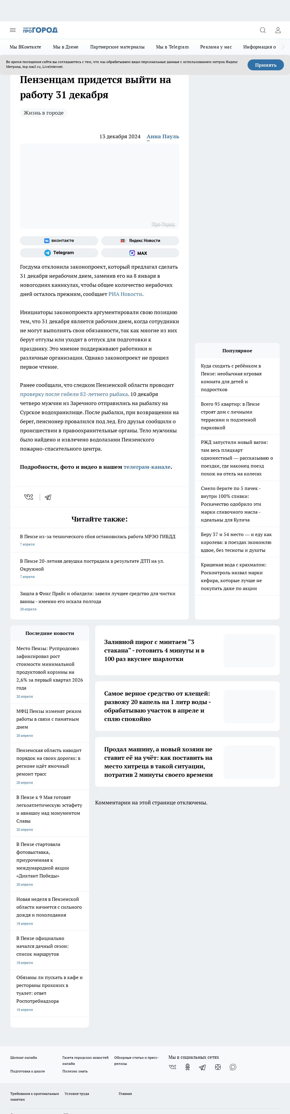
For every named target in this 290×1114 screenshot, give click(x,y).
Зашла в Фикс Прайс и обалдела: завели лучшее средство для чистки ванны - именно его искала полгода (99, 601)
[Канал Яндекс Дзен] (217, 853)
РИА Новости (125, 293)
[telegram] (50, 497)
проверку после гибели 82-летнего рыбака (74, 394)
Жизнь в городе (44, 112)
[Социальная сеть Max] (140, 252)
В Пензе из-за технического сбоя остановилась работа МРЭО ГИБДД (99, 540)
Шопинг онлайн (23, 843)
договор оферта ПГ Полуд (32, 1032)
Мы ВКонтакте (26, 47)
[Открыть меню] (12, 30)
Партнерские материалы (117, 47)
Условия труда (77, 879)
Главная (125, 879)
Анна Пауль (163, 136)
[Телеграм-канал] (59, 252)
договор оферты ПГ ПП (30, 1037)
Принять (266, 65)
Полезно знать (75, 856)
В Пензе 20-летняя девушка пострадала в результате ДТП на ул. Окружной (99, 569)
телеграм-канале (146, 466)
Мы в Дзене (66, 47)
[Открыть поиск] (263, 30)
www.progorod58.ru (56, 900)
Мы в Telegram (172, 47)
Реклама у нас (216, 47)
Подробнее (20, 1058)
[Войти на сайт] (278, 30)
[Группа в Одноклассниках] (187, 853)
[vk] (29, 497)
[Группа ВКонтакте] (59, 240)
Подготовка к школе (27, 856)
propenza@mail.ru (90, 918)
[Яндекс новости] (140, 240)
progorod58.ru (102, 965)
